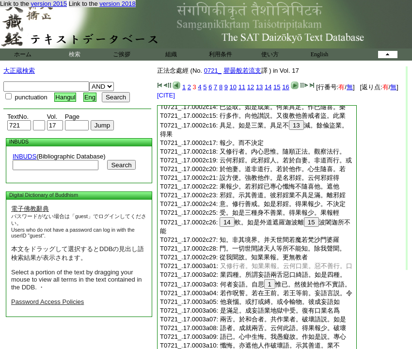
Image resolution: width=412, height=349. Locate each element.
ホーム (23, 54)
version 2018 (117, 3)
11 (241, 87)
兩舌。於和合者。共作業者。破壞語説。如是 (283, 319)
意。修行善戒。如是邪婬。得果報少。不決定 (283, 203)
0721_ (213, 70)
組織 (171, 54)
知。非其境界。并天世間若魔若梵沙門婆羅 (279, 239)
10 (233, 87)
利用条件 (220, 54)
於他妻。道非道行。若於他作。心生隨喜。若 (283, 169)
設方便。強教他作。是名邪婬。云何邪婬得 (279, 177)
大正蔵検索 (19, 70)
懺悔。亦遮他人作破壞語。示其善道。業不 (280, 345)
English (320, 54)
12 (250, 87)
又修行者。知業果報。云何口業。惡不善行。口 (286, 266)
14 (268, 87)
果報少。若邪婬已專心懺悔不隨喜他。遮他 (279, 186)
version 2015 (49, 3)
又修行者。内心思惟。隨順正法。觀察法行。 (283, 151)
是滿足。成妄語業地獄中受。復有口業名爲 (280, 310)
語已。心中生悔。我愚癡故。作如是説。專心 (283, 336)
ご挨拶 (121, 54)
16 (285, 87)
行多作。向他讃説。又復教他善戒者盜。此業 (283, 115)
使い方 (270, 54)
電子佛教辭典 (30, 208)
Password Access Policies (47, 301)
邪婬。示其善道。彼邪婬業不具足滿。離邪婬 (283, 195)
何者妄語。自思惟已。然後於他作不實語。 (285, 284)
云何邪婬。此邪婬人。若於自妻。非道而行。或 (286, 160)
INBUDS (24, 156)
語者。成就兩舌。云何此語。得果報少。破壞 (283, 328)
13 (259, 87)
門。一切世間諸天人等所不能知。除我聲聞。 (283, 248)
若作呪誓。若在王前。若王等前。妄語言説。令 (286, 293)
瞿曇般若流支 (242, 70)
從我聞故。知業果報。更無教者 (264, 257)
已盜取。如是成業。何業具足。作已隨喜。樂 (283, 107)
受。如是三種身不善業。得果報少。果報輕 (279, 212)
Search (121, 165)
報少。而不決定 (242, 142)
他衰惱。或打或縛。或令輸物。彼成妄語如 (280, 301)
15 (276, 87)
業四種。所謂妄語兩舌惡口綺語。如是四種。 (283, 274)
